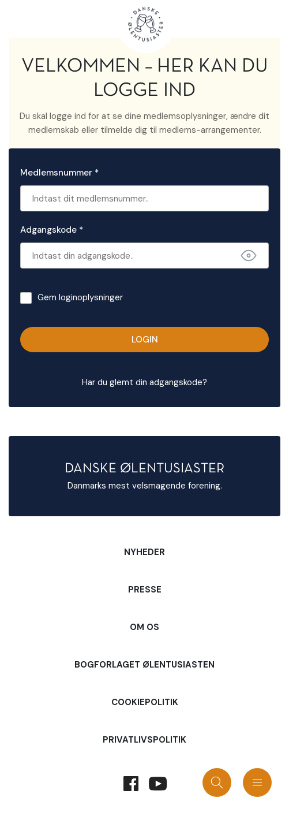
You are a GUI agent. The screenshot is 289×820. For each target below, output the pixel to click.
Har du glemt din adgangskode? (144, 382)
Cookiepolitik (144, 702)
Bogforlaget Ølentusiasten (144, 664)
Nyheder (144, 552)
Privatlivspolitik (144, 740)
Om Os (144, 627)
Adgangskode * (51, 230)
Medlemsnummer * (59, 172)
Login (145, 339)
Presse (145, 589)
